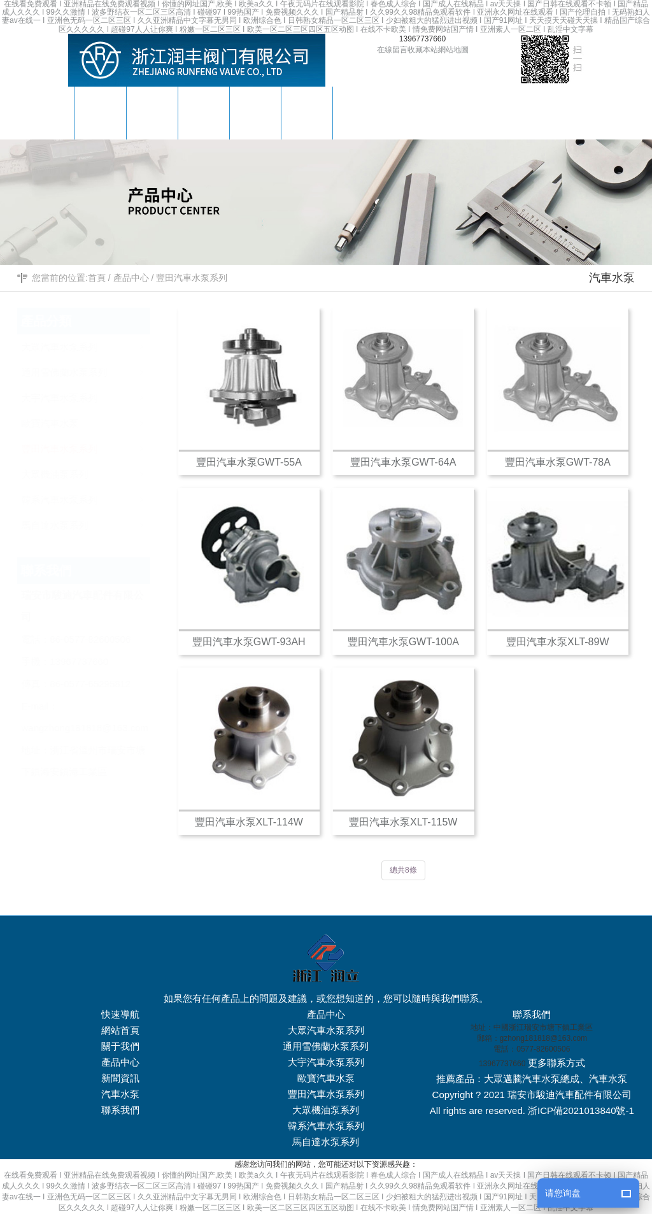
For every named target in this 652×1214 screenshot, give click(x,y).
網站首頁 (120, 1030)
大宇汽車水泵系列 (98, 394)
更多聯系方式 (556, 1062)
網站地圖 (453, 49)
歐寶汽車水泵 (98, 420)
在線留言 (392, 49)
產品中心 (131, 278)
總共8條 (403, 870)
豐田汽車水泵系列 (191, 278)
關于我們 (120, 1046)
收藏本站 (423, 49)
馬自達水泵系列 (98, 522)
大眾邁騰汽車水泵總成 (531, 1078)
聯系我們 (120, 1109)
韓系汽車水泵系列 (98, 496)
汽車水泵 (120, 1094)
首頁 (97, 278)
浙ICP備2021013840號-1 (581, 1110)
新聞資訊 (120, 1078)
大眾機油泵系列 (98, 471)
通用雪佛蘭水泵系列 (98, 369)
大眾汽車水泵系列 (98, 343)
